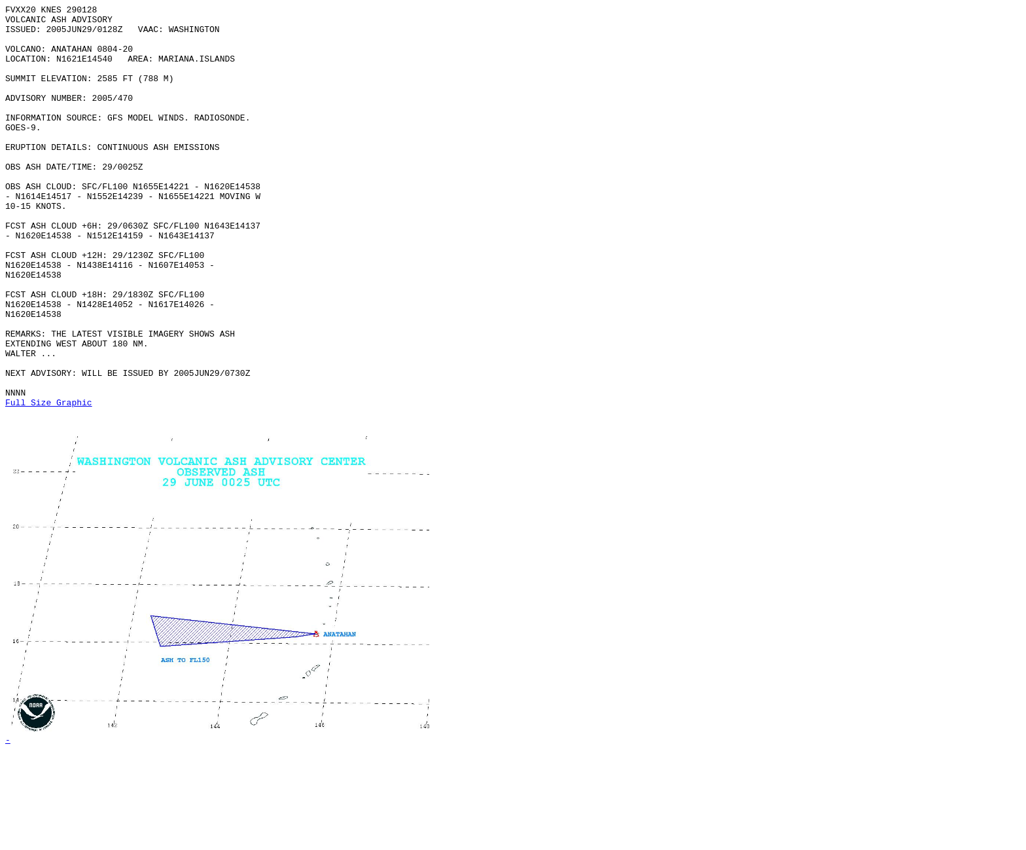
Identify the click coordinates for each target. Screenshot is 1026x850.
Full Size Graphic (48, 483)
